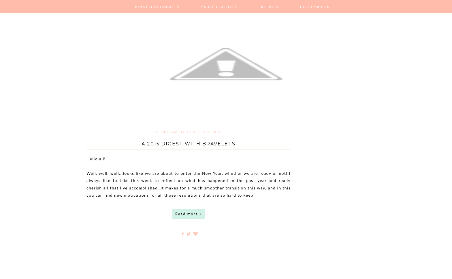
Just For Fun (315, 7)
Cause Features (219, 7)
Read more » (188, 214)
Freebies (268, 7)
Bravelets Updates (157, 7)
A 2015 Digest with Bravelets (189, 144)
